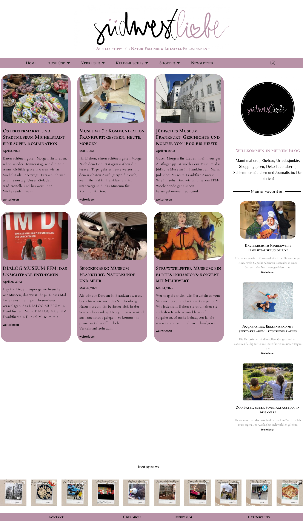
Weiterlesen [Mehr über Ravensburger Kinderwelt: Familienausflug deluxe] (267, 272)
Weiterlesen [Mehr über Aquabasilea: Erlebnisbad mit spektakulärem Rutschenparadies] (267, 353)
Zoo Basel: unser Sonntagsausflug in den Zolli (268, 409)
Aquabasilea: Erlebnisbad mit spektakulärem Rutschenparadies (268, 328)
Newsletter (202, 63)
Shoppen (169, 63)
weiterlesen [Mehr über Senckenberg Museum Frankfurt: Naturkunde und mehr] (87, 336)
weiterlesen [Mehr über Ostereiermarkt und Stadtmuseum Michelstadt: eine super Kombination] (11, 199)
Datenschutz (259, 517)
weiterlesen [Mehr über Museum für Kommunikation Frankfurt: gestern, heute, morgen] (87, 199)
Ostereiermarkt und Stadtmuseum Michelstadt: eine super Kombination (34, 137)
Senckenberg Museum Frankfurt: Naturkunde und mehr (107, 274)
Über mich (132, 517)
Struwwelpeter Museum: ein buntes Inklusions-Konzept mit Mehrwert (188, 274)
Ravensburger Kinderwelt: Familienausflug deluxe (268, 248)
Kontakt (56, 517)
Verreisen (93, 63)
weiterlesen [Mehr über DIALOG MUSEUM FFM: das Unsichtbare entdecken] (11, 324)
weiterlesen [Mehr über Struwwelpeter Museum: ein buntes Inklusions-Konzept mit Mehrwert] (164, 331)
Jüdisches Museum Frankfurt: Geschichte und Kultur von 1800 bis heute (188, 137)
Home (31, 63)
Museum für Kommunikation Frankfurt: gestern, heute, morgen (112, 137)
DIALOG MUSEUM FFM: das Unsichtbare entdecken (35, 271)
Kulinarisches (132, 63)
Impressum (183, 517)
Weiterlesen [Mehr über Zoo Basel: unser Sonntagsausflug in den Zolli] (267, 429)
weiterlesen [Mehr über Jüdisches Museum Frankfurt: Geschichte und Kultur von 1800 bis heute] (164, 199)
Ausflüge (59, 63)
